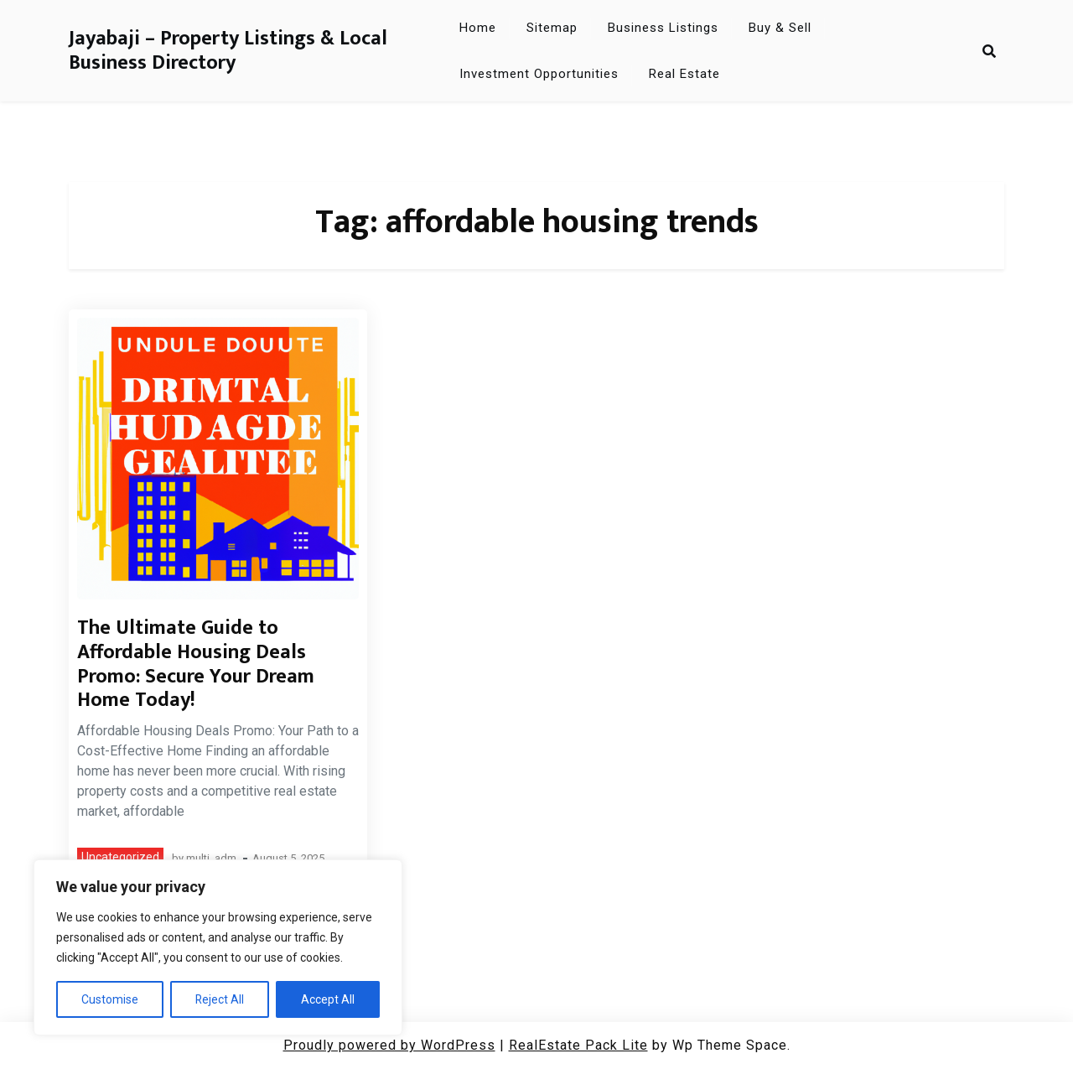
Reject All (220, 999)
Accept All (328, 999)
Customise (109, 999)
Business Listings (663, 27)
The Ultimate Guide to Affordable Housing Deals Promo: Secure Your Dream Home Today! (195, 664)
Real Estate (684, 73)
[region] (218, 947)
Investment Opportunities (539, 73)
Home (477, 27)
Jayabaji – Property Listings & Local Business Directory (228, 51)
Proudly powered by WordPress (389, 1045)
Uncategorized (120, 857)
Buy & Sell (780, 27)
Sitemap (552, 27)
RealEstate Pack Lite (578, 1045)
